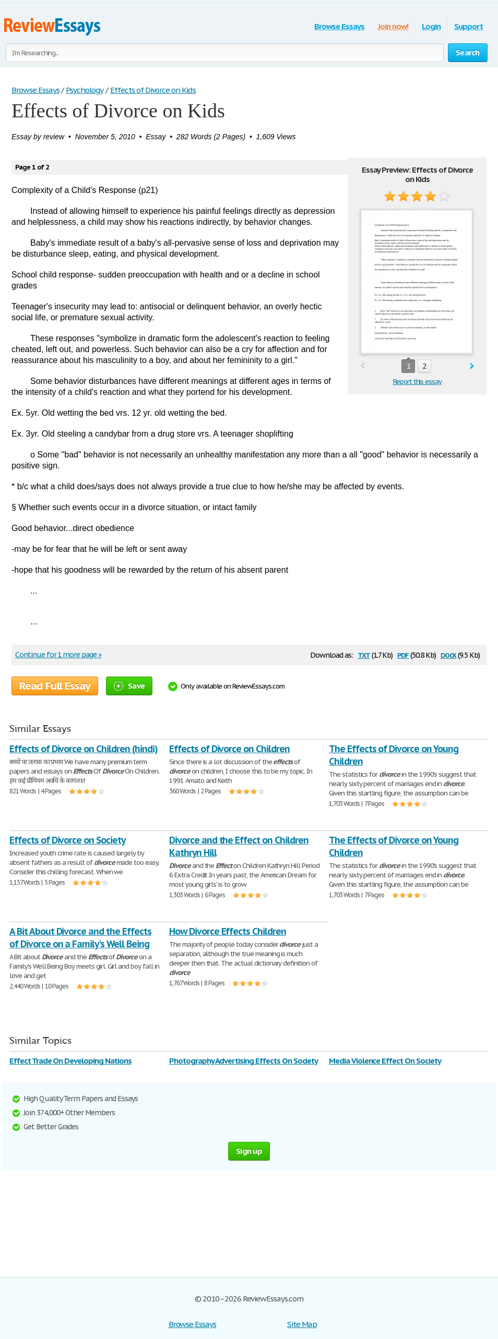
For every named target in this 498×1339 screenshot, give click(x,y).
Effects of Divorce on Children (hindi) (83, 749)
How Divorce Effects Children (227, 931)
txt (364, 654)
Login (431, 26)
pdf (403, 654)
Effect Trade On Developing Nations (70, 1061)
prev (362, 366)
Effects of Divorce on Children (229, 749)
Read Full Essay (54, 686)
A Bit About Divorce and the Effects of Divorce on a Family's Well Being (80, 937)
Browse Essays (339, 26)
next (472, 366)
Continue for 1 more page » (58, 654)
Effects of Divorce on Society (67, 840)
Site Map (302, 1324)
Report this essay (417, 381)
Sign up (249, 1151)
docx (449, 654)
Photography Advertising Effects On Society (243, 1061)
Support (468, 26)
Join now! (393, 26)
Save (129, 686)
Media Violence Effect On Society (385, 1061)
